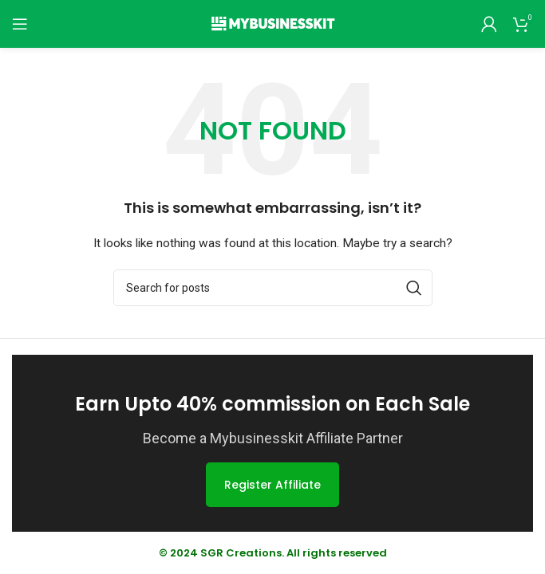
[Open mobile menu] (20, 24)
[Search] (272, 287)
